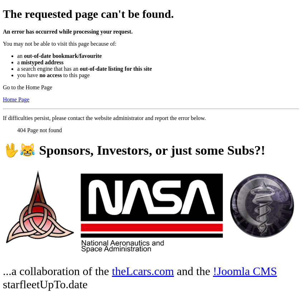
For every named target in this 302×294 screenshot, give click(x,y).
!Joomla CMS (245, 271)
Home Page (16, 99)
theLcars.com (143, 271)
